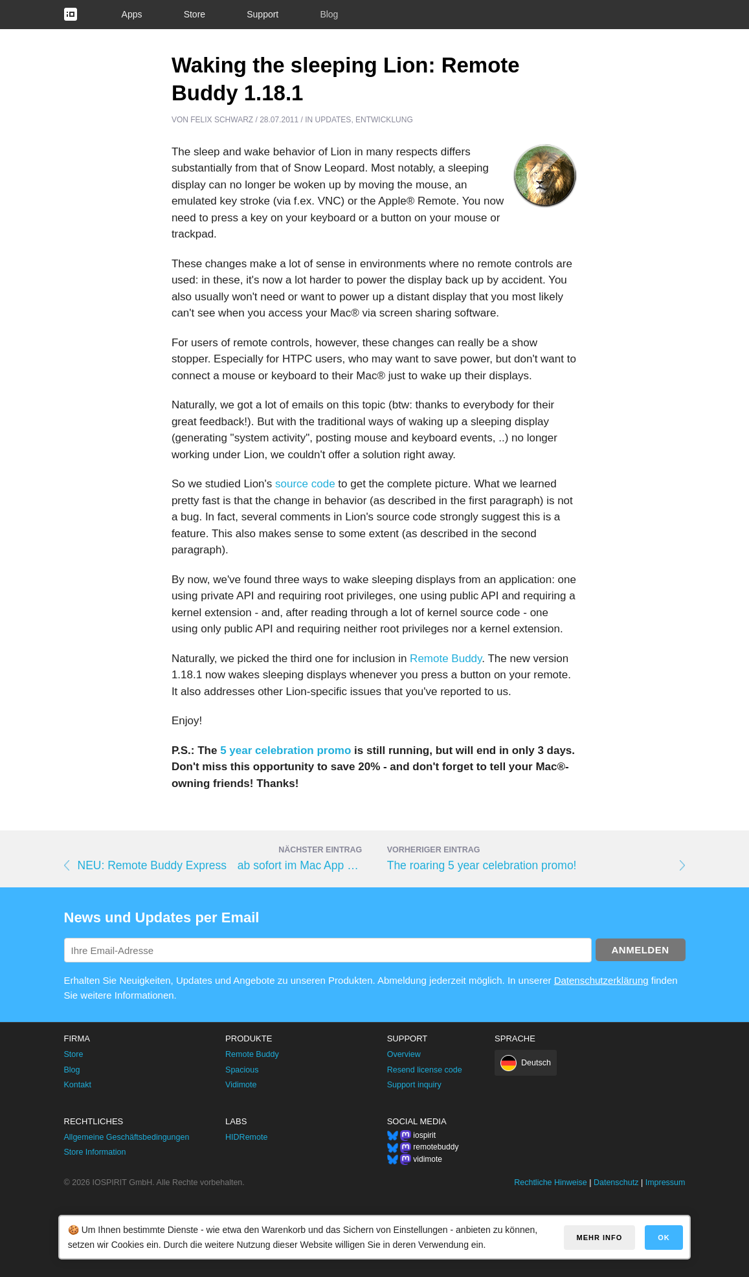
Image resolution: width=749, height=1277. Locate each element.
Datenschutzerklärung (601, 980)
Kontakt (77, 1084)
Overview (404, 1054)
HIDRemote (246, 1137)
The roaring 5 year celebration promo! (482, 865)
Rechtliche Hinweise (550, 1182)
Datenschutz (616, 1182)
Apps (132, 14)
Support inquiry (414, 1084)
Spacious (241, 1069)
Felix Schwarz (221, 119)
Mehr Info (600, 1237)
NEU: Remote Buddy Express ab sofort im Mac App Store (220, 865)
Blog (329, 14)
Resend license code (424, 1069)
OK (664, 1237)
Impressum (665, 1182)
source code (305, 484)
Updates (333, 119)
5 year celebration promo (285, 750)
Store (194, 14)
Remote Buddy (446, 658)
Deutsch (536, 1062)
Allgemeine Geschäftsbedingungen (127, 1137)
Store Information (95, 1152)
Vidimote (240, 1084)
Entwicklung (384, 119)
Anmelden (640, 949)
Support (262, 14)
